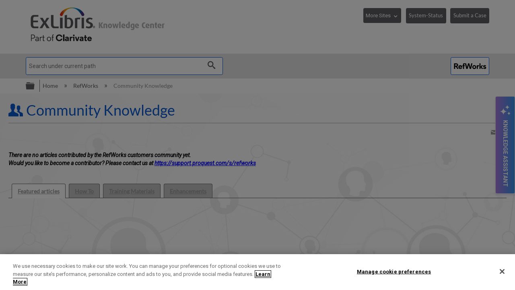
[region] (257, 272)
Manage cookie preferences (394, 271)
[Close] (502, 271)
